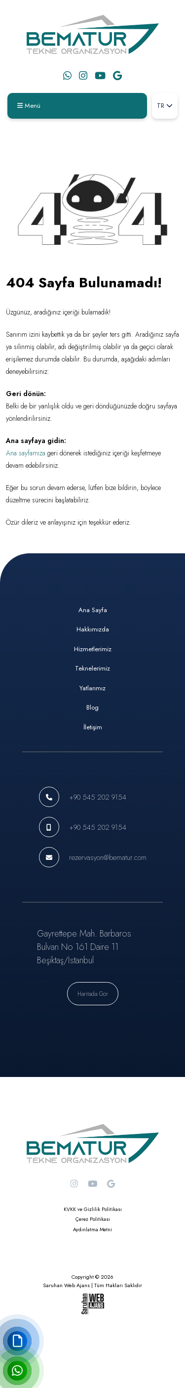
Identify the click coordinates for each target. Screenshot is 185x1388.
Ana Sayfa (92, 610)
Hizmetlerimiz (92, 649)
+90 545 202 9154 (97, 797)
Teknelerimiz (92, 668)
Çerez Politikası (92, 1219)
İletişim (92, 727)
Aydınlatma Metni (92, 1229)
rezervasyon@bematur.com (108, 857)
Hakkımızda (92, 629)
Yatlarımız (92, 688)
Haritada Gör (92, 993)
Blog (92, 707)
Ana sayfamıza (25, 453)
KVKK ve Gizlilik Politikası (93, 1209)
